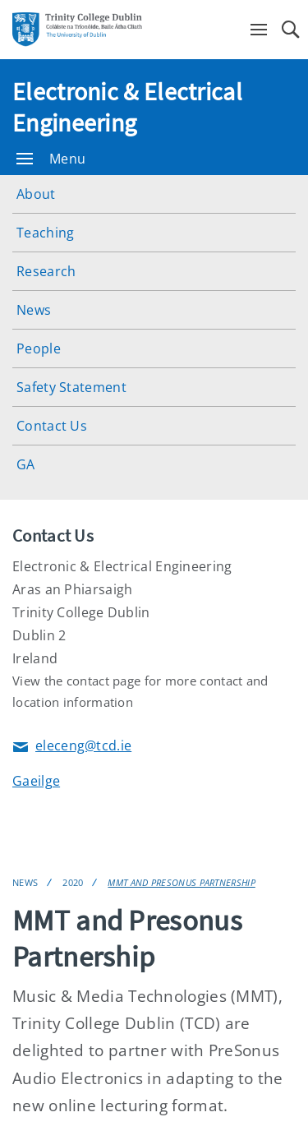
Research (46, 271)
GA (25, 464)
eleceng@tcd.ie (71, 746)
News (33, 310)
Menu (50, 159)
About (36, 194)
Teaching (45, 233)
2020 (72, 882)
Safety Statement (71, 387)
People (38, 348)
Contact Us (51, 426)
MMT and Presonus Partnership (181, 882)
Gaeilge (36, 781)
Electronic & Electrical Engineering (127, 107)
